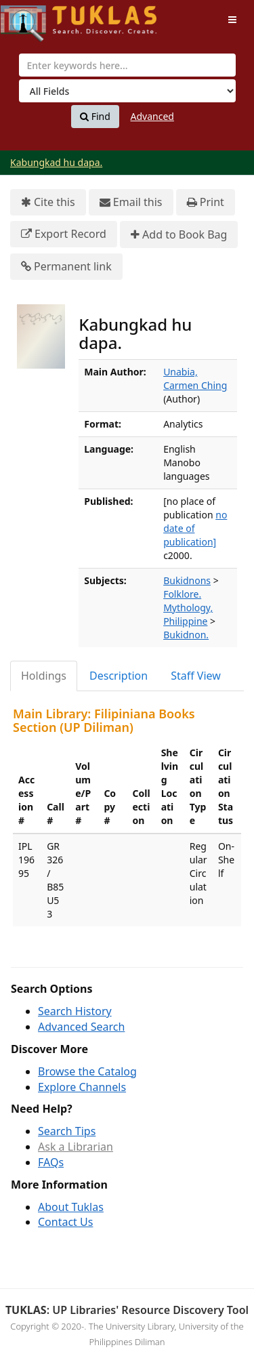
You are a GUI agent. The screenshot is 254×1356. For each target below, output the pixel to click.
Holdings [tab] (43, 675)
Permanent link (66, 266)
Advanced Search (81, 1026)
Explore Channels (82, 1087)
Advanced (152, 116)
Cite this (48, 202)
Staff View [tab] (196, 675)
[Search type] (127, 90)
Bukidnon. (186, 634)
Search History (75, 1011)
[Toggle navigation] (232, 19)
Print (205, 202)
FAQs (51, 1162)
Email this (131, 202)
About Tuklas (71, 1206)
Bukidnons (187, 580)
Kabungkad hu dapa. (56, 162)
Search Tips (67, 1131)
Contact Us (65, 1221)
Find (95, 116)
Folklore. (182, 594)
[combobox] (127, 65)
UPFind (34, 17)
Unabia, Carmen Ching (195, 378)
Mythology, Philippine (188, 614)
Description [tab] (118, 675)
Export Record (63, 234)
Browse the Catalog (87, 1071)
